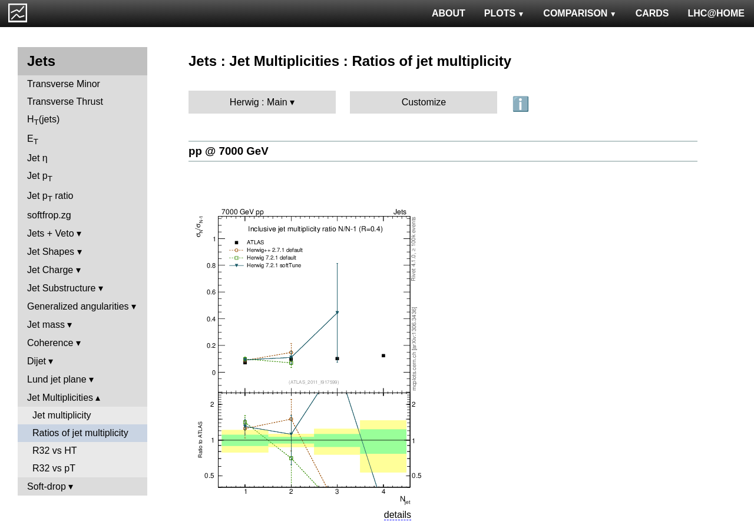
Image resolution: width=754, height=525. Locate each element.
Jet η (37, 158)
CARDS (652, 13)
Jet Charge (50, 270)
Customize (424, 102)
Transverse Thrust (65, 102)
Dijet (36, 361)
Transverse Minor (63, 84)
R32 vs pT (53, 468)
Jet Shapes (50, 252)
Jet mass (46, 325)
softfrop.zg (49, 215)
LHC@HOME (716, 13)
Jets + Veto (50, 233)
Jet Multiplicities (60, 398)
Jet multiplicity (61, 415)
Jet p (39, 177)
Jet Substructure (61, 288)
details (397, 515)
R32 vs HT (54, 451)
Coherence (50, 343)
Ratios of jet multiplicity (80, 433)
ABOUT (448, 13)
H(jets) (43, 120)
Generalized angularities (78, 306)
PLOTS (504, 13)
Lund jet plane (57, 379)
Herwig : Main (258, 102)
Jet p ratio (50, 197)
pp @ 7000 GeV (228, 151)
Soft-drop (46, 486)
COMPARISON (579, 13)
